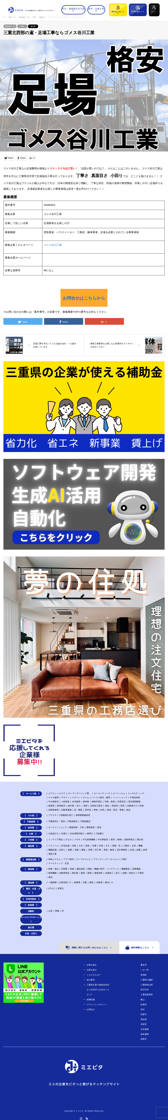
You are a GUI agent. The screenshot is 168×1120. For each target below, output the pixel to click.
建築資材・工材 (76, 827)
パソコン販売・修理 (101, 797)
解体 (112, 850)
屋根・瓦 (116, 846)
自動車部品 (129, 839)
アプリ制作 (68, 859)
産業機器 (136, 869)
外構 (94, 846)
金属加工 (109, 873)
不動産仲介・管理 (56, 821)
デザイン (65, 797)
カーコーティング (102, 793)
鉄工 (118, 873)
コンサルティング (136, 793)
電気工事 (52, 854)
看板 (83, 850)
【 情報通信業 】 (31, 859)
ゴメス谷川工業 (53, 244)
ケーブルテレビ (83, 859)
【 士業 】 (31, 834)
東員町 (144, 975)
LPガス (51, 888)
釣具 (102, 810)
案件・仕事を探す (96, 10)
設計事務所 (122, 850)
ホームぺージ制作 (118, 859)
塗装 (87, 846)
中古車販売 (53, 801)
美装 (106, 850)
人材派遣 (65, 801)
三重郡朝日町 (147, 985)
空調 (90, 850)
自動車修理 (53, 810)
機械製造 (126, 869)
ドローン (76, 797)
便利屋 (86, 801)
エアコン (52, 793)
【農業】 (31, 911)
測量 (70, 850)
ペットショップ (120, 797)
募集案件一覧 (10, 26)
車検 (96, 810)
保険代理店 (97, 801)
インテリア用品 (55, 839)
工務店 (126, 846)
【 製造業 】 (31, 869)
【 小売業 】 (31, 840)
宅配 (85, 882)
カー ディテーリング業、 (79, 793)
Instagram (81, 1118)
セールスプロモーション (31, 919)
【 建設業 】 (31, 846)
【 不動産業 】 (31, 821)
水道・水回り (31, 933)
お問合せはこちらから (84, 298)
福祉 (107, 806)
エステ (62, 793)
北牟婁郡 (145, 1029)
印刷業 (64, 869)
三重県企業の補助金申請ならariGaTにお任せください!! (98, 990)
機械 (141, 846)
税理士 (90, 833)
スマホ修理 (53, 797)
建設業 (33, 26)
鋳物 (125, 873)
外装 (101, 846)
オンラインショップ (57, 827)
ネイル (86, 797)
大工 (108, 846)
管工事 (98, 850)
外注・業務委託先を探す (73, 10)
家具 (113, 839)
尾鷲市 (144, 1039)
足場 (132, 850)
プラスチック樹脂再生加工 (60, 815)
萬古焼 (140, 839)
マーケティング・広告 (58, 863)
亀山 (143, 999)
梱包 (91, 882)
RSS (87, 1118)
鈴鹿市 (144, 1004)
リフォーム (53, 846)
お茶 (50, 911)
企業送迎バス (65, 882)
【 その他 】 (31, 815)
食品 (128, 810)
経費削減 (91, 999)
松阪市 (144, 1014)
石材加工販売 (96, 806)
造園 (138, 850)
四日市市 (145, 989)
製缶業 (75, 873)
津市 (22, 26)
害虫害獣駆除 (134, 801)
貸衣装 (88, 810)
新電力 (61, 888)
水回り (62, 850)
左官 (134, 846)
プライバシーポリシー (97, 1004)
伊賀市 (144, 1024)
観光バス (109, 882)
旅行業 (71, 806)
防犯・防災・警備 (115, 810)
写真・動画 (110, 801)
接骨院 (51, 806)
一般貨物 (52, 882)
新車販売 (61, 806)
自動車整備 (66, 810)
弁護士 (64, 833)
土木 (81, 846)
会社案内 (91, 980)
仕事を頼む (92, 965)
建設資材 (81, 869)
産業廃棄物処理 (83, 815)
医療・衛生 (53, 869)
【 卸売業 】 (31, 827)
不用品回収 (135, 797)
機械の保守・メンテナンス (106, 869)
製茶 (83, 873)
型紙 (72, 869)
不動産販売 (72, 821)
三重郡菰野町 (147, 994)
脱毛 (123, 806)
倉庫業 (77, 882)
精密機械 (52, 873)
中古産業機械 (89, 839)
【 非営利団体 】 (31, 899)
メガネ (77, 839)
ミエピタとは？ (94, 975)
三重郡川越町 (147, 980)
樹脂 (89, 869)
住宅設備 (65, 846)
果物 (57, 911)
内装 (74, 846)
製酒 (89, 873)
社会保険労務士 (77, 833)
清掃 (85, 806)
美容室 (115, 806)
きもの (68, 839)
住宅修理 (76, 801)
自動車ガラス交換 (135, 806)
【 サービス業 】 (31, 794)
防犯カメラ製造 (136, 873)
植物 (119, 839)
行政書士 (100, 833)
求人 (79, 806)
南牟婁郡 (145, 1034)
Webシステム (54, 859)
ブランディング (100, 859)
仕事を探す (92, 970)
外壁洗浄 (121, 801)
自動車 (99, 882)
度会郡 (144, 1019)
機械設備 (52, 850)
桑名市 (144, 965)
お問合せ (91, 1009)
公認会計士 (53, 833)
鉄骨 (145, 850)
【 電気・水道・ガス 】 (31, 891)
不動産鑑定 (85, 821)
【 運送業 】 (31, 883)
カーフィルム (119, 793)
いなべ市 (145, 970)
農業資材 (90, 827)
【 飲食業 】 (31, 905)
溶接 (77, 850)
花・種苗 (78, 810)
